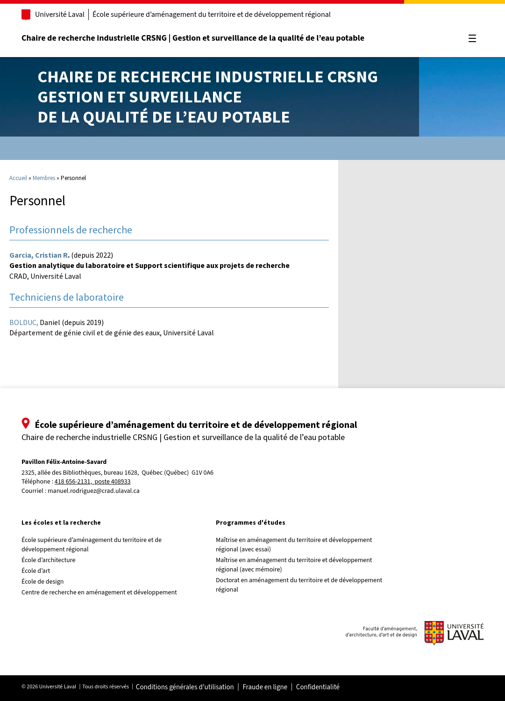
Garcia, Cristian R (38, 255)
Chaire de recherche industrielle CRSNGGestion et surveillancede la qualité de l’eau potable (207, 96)
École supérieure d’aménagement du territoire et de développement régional (211, 14)
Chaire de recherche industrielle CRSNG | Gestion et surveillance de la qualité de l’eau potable (192, 38)
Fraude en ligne (264, 687)
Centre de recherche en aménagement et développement (99, 592)
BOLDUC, (23, 322)
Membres (44, 178)
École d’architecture (48, 560)
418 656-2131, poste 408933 (93, 481)
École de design (42, 581)
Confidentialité (318, 687)
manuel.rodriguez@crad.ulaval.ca (94, 491)
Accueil (18, 178)
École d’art (35, 571)
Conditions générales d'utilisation (185, 687)
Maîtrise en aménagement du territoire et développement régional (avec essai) (294, 544)
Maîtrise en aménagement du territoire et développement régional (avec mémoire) (294, 565)
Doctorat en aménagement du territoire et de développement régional (299, 585)
